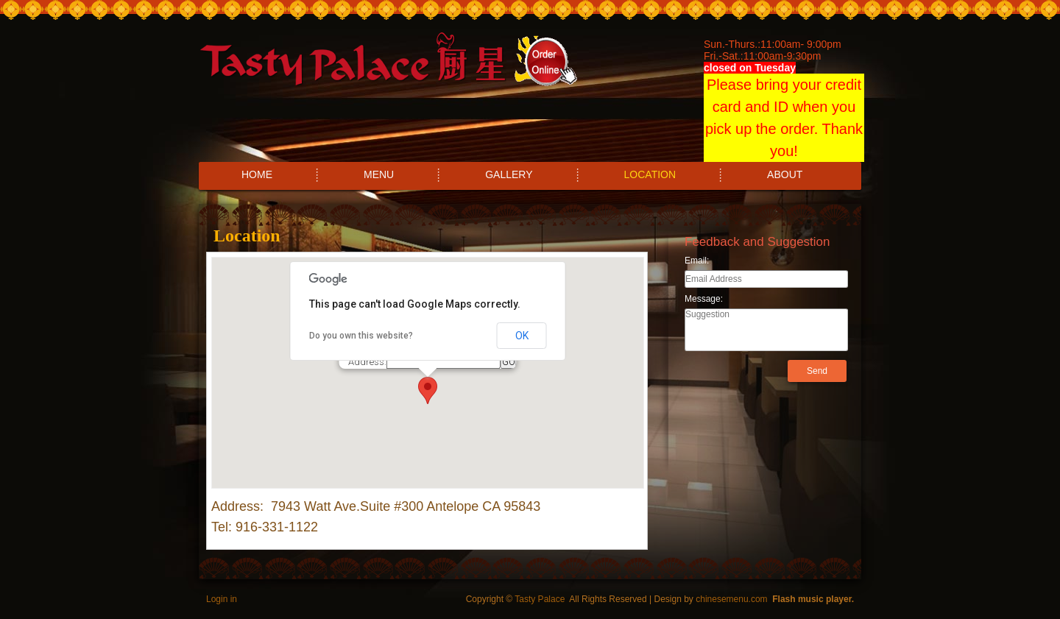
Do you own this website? (361, 335)
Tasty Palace (540, 599)
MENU (379, 174)
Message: (704, 299)
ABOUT (784, 174)
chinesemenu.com (731, 599)
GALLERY (508, 174)
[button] (427, 390)
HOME (256, 174)
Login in (221, 599)
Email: (697, 260)
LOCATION (650, 174)
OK (522, 336)
